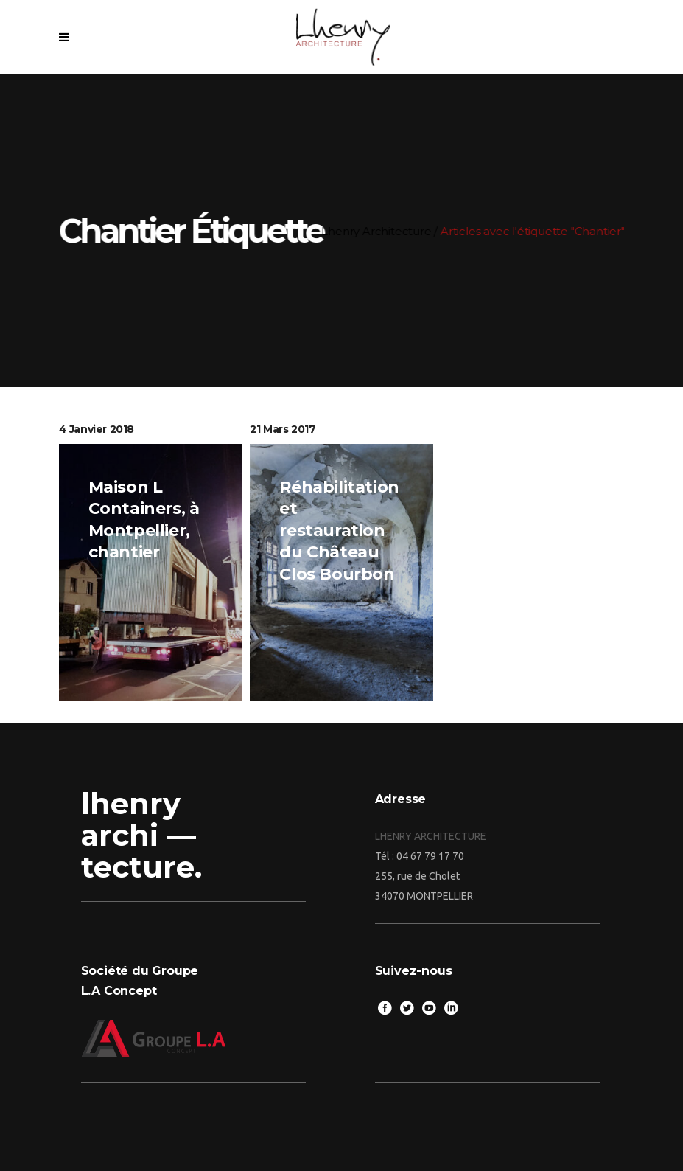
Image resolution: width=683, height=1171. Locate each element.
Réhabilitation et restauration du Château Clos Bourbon (339, 530)
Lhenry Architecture (389, 231)
